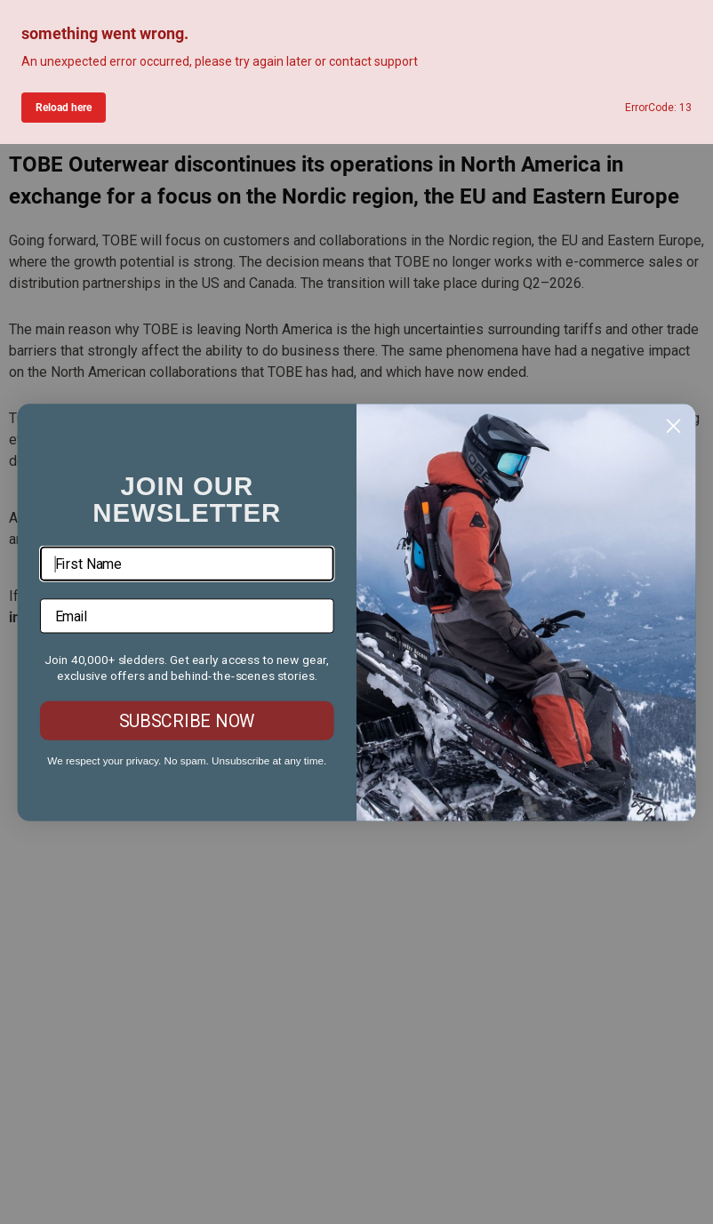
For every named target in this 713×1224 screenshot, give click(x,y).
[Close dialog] (673, 426)
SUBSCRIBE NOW (187, 720)
